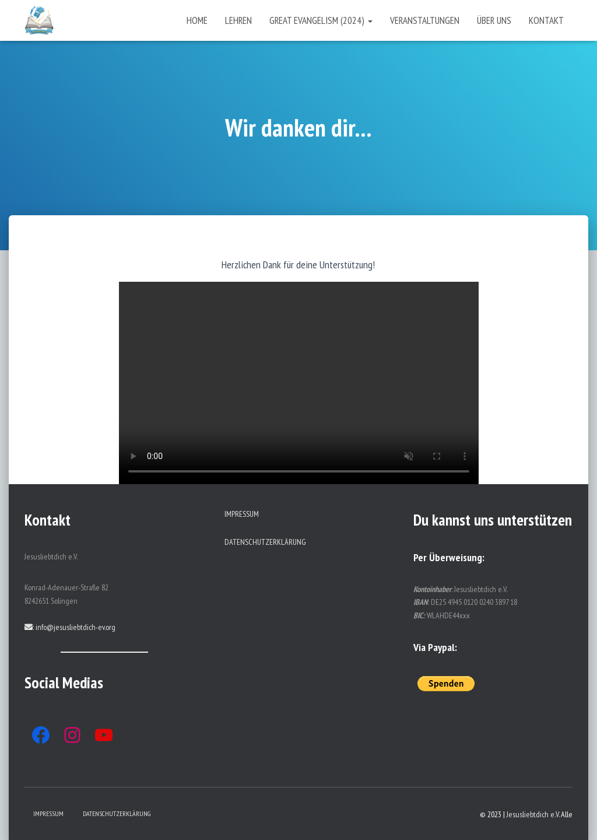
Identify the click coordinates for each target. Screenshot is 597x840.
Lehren (238, 20)
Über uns (494, 20)
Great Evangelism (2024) (321, 20)
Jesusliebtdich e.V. (533, 814)
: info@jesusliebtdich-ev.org (69, 627)
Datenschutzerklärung (265, 542)
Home (197, 20)
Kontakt (546, 20)
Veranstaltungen (424, 20)
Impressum (241, 514)
